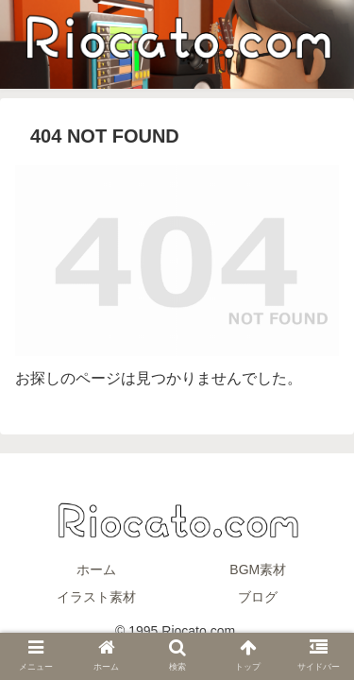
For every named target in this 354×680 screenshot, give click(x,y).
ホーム (96, 569)
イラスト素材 (96, 596)
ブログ (258, 596)
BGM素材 (257, 569)
